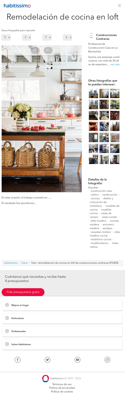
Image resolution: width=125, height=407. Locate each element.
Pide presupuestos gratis (23, 292)
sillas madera (98, 221)
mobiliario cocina (101, 239)
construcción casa (101, 191)
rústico (95, 195)
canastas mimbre (101, 232)
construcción (109, 195)
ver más (115, 64)
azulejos (107, 228)
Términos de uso (62, 384)
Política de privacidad (62, 388)
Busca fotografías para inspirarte (18, 30)
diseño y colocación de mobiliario (101, 202)
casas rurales (109, 217)
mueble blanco (99, 243)
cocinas (95, 198)
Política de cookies (62, 392)
